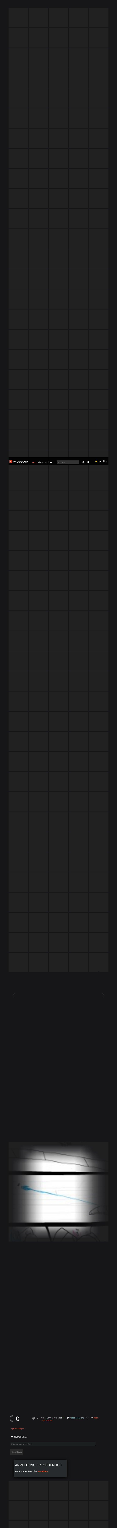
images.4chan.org (76, 935)
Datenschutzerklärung (83, 1524)
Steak (59, 935)
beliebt (40, 5)
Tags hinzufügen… (17, 946)
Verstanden (106, 1522)
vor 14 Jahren (47, 935)
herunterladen (46, 938)
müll (47, 5)
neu (33, 5)
